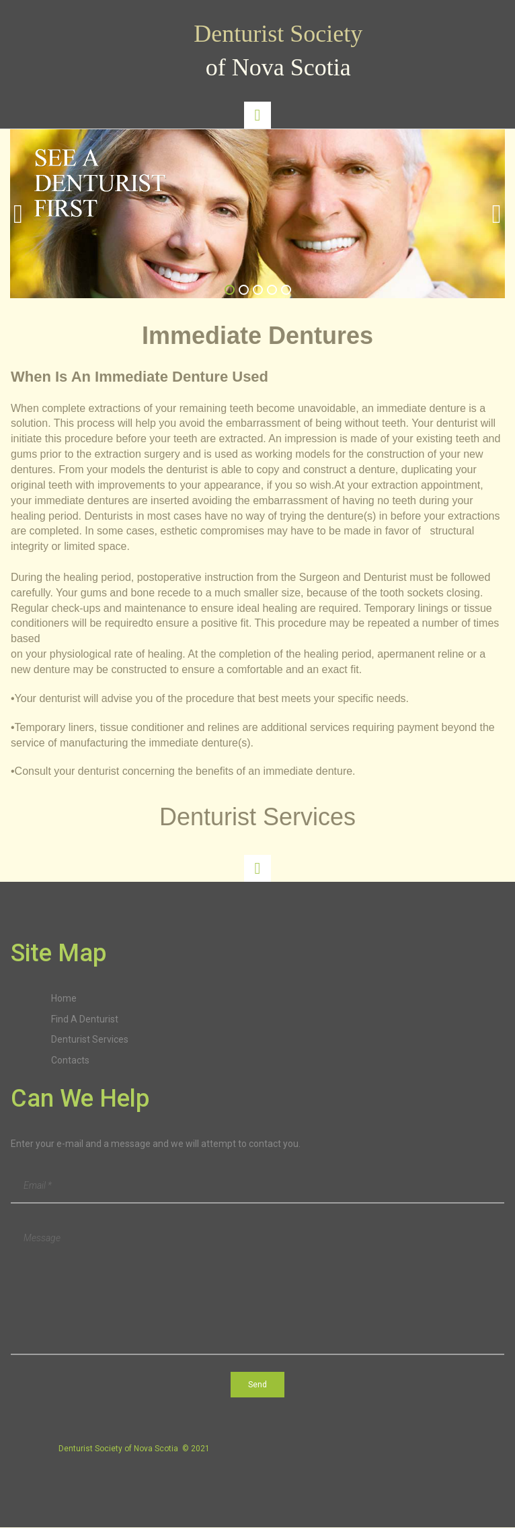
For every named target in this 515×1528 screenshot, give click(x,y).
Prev (18, 214)
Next (497, 214)
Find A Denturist (84, 1019)
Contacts (70, 1060)
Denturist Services (89, 1039)
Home (64, 998)
